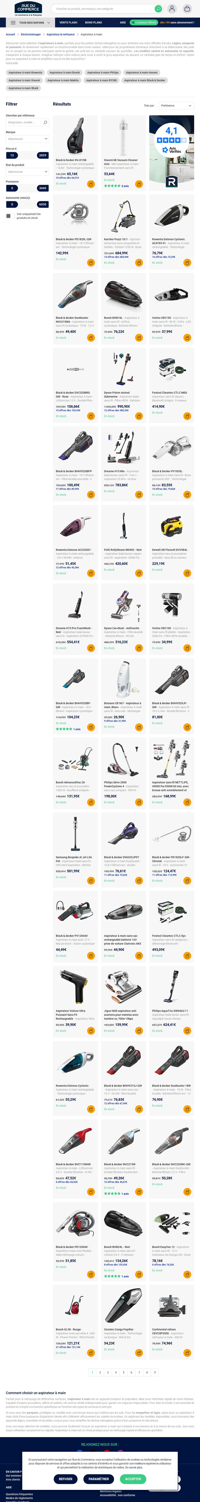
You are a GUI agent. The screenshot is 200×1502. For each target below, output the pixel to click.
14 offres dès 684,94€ (116, 256)
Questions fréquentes (19, 1494)
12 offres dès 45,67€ (115, 1181)
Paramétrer (99, 1479)
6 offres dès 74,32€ (163, 1264)
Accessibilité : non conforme (117, 1495)
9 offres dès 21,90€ (115, 720)
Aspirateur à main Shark (23, 88)
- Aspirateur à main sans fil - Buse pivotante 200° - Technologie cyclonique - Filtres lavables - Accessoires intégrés (171, 479)
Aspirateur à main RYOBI (101, 80)
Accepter (133, 1479)
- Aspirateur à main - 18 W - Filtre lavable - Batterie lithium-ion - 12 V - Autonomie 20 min (171, 1093)
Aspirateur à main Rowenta (25, 72)
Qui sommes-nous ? (18, 1475)
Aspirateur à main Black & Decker (144, 80)
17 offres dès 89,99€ (67, 488)
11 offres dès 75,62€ (115, 874)
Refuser (65, 1479)
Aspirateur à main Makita (63, 80)
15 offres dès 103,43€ (68, 410)
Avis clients (13, 1479)
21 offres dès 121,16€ (68, 1347)
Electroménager (31, 34)
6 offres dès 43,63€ (67, 1181)
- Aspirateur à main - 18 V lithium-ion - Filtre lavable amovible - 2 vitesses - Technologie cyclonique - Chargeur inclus (75, 479)
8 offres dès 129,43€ (115, 1264)
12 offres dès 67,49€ (115, 1103)
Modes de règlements (19, 1498)
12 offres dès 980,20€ (116, 410)
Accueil (10, 34)
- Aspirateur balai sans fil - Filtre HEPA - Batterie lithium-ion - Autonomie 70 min (122, 400)
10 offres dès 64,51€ (67, 177)
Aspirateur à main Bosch (65, 72)
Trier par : (149, 105)
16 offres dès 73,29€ (163, 256)
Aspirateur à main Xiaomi (24, 80)
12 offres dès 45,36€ (67, 567)
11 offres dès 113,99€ (164, 874)
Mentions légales (110, 1491)
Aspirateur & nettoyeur (61, 34)
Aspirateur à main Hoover (142, 72)
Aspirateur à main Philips (103, 72)
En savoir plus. (134, 1467)
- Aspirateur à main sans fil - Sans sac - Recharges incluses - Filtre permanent (123, 711)
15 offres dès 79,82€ (163, 488)
